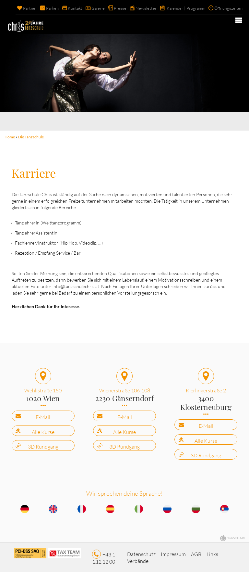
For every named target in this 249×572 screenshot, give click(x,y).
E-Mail (43, 416)
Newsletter (146, 8)
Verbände (137, 559)
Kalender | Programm (186, 8)
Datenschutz (141, 552)
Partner (30, 8)
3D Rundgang (43, 445)
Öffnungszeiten (228, 8)
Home (10, 137)
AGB (196, 552)
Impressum (173, 552)
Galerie (98, 8)
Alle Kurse (43, 430)
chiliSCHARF (236, 537)
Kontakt (75, 8)
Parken (52, 8)
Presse (120, 8)
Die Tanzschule (31, 137)
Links (212, 552)
